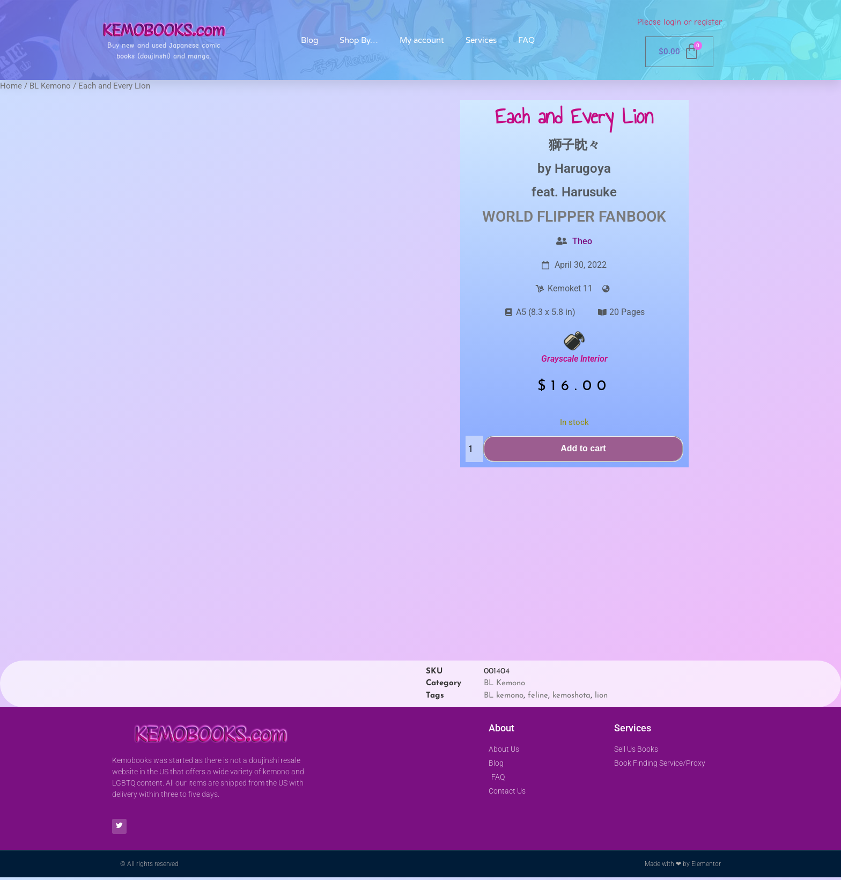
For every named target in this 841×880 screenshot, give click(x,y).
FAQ (526, 40)
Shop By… (359, 40)
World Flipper (538, 216)
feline (538, 696)
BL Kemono (50, 86)
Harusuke (589, 192)
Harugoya (583, 168)
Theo (582, 241)
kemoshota (571, 696)
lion (601, 696)
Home (11, 86)
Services (481, 40)
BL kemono (503, 696)
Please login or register (679, 22)
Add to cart (583, 448)
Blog (309, 40)
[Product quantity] (474, 449)
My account (422, 40)
